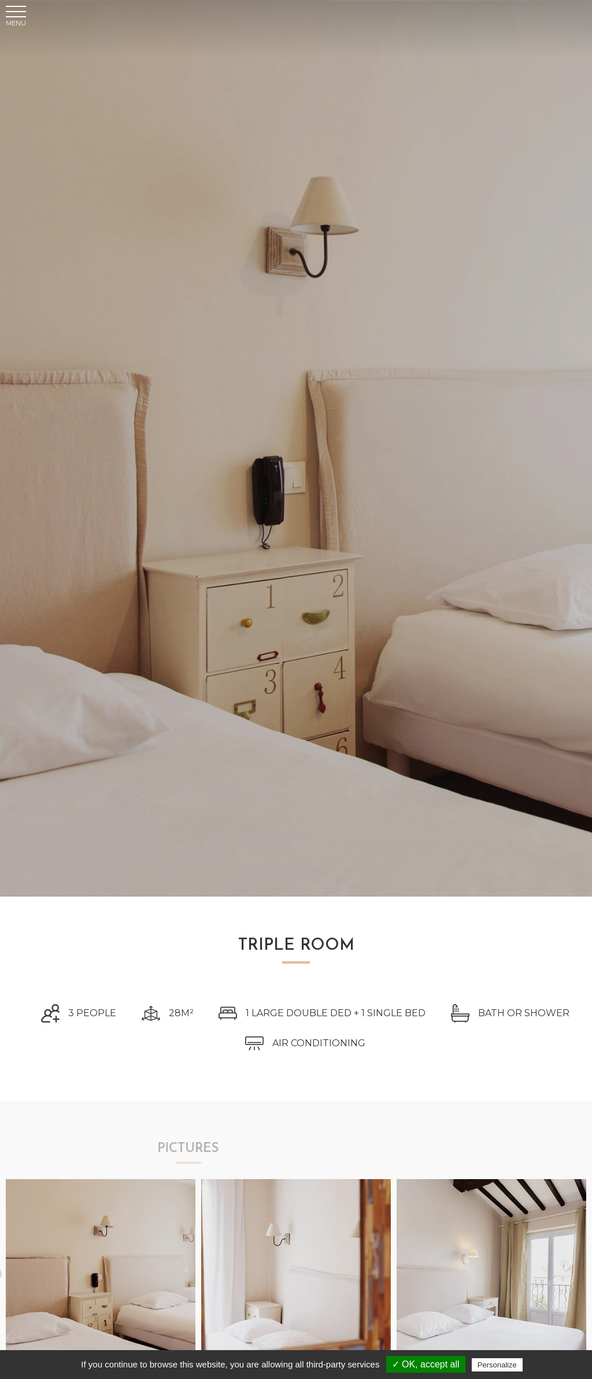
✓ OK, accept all (426, 1364)
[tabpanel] (100, 1271)
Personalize (497, 1365)
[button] (16, 20)
